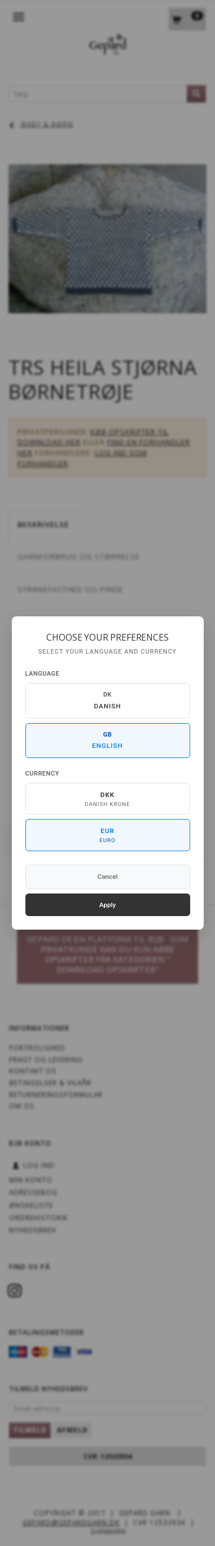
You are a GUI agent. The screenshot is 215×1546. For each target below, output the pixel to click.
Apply (107, 905)
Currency (42, 773)
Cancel (108, 877)
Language (42, 673)
